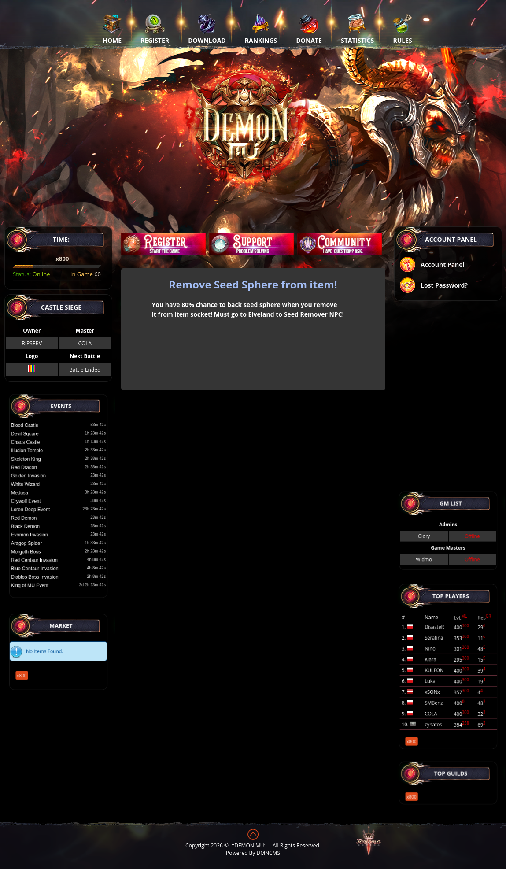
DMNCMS (268, 853)
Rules (402, 28)
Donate (309, 28)
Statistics (357, 28)
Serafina (442, 655)
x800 (44, 661)
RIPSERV (32, 343)
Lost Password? (433, 286)
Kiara (441, 663)
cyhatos (442, 689)
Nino (441, 659)
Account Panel (432, 265)
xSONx (442, 676)
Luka (441, 672)
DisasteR (443, 651)
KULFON (442, 668)
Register (154, 28)
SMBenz (442, 680)
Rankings (261, 28)
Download (207, 28)
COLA (85, 343)
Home (112, 28)
